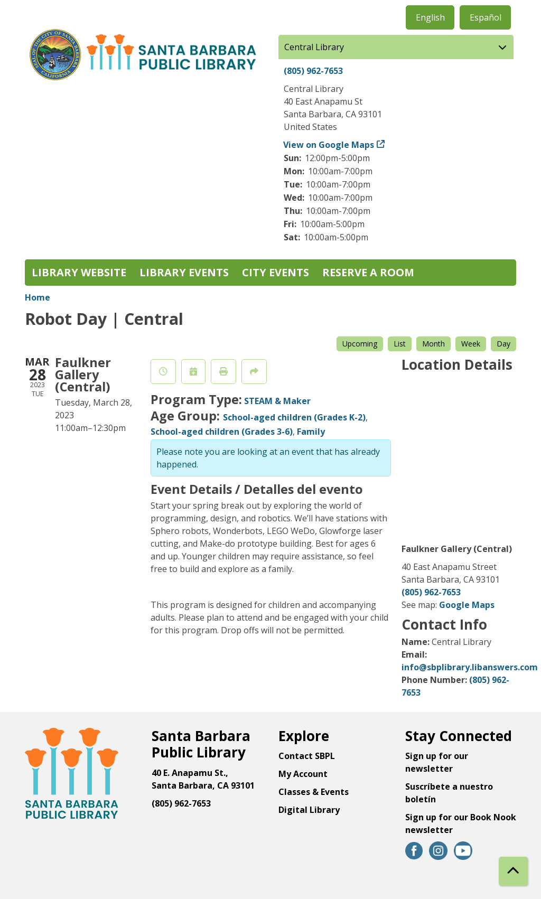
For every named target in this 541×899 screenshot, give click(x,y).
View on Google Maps (329, 145)
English (430, 17)
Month (433, 344)
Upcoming (359, 344)
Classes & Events (313, 792)
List (400, 344)
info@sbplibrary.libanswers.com (470, 667)
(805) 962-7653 (313, 71)
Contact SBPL (306, 756)
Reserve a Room (368, 272)
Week (470, 344)
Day (503, 344)
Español (485, 17)
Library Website (79, 272)
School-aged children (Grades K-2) (294, 417)
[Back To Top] (513, 871)
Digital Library (309, 810)
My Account (303, 774)
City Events (275, 272)
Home (37, 297)
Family (311, 431)
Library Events (184, 272)
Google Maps (467, 605)
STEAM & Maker (277, 401)
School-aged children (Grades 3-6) (222, 431)
